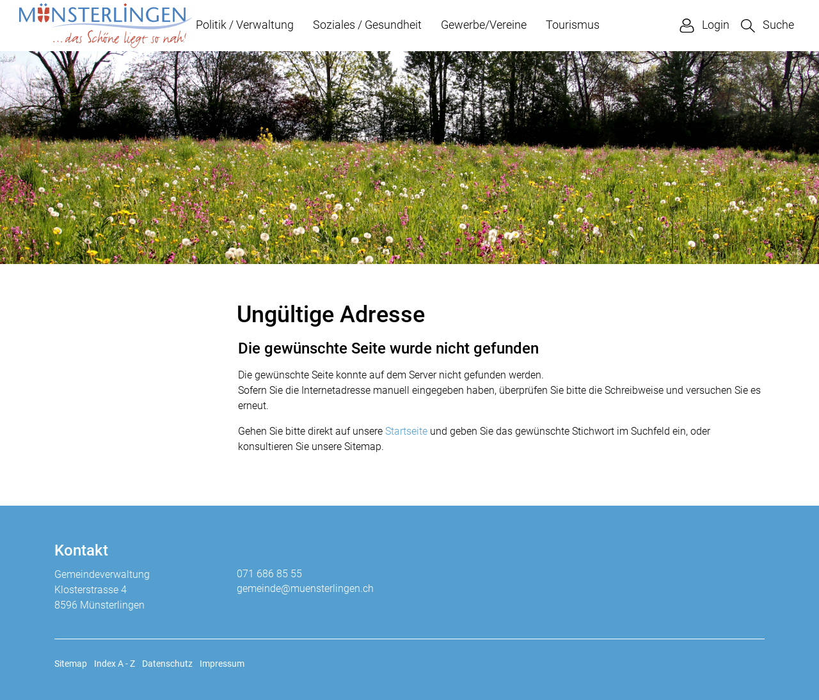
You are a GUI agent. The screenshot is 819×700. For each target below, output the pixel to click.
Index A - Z (114, 663)
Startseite (406, 431)
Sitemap (70, 663)
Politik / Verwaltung (245, 24)
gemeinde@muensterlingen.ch (305, 588)
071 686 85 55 (269, 574)
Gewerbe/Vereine (484, 24)
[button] (767, 25)
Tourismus (573, 24)
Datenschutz (167, 663)
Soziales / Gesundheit (367, 24)
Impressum (222, 663)
